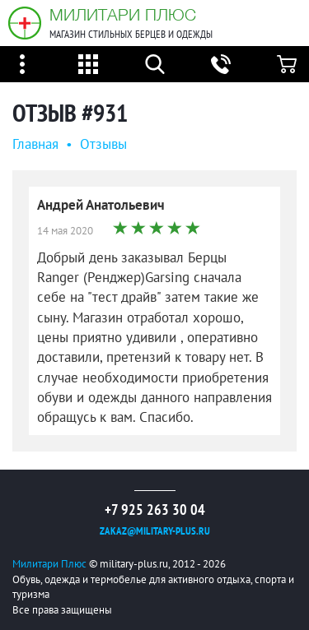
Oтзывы (103, 144)
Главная (35, 144)
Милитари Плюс (122, 14)
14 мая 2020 (65, 231)
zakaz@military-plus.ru (155, 531)
